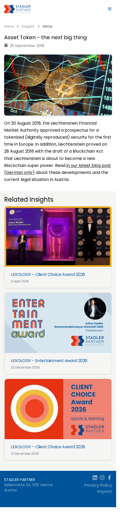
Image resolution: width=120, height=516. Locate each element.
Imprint (104, 491)
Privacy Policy (98, 485)
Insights (28, 26)
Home (8, 26)
